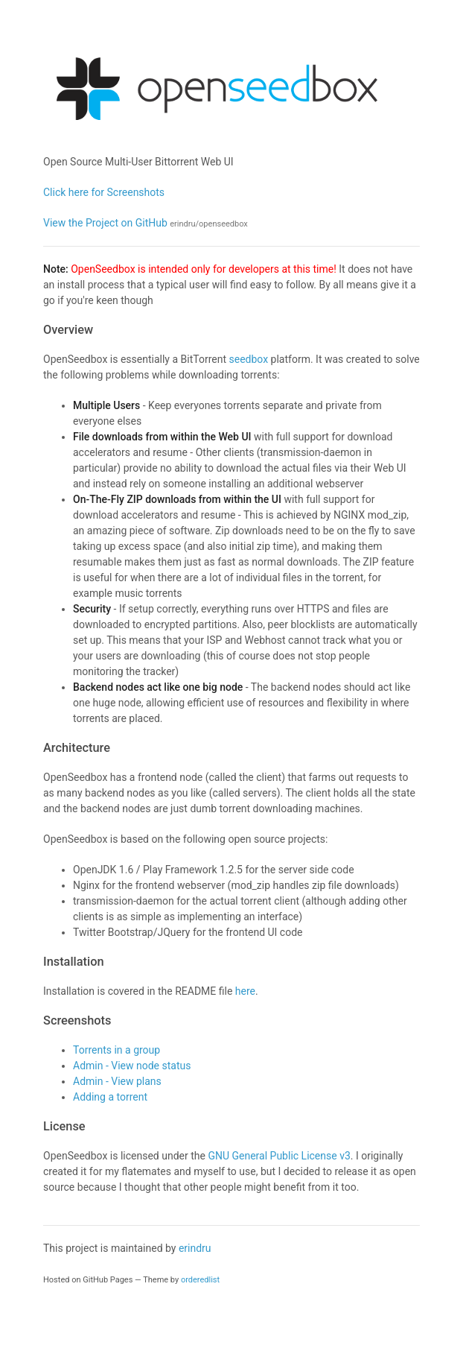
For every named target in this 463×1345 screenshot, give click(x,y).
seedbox (248, 359)
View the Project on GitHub (145, 223)
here (245, 991)
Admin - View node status (132, 1066)
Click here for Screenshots (104, 192)
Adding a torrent (110, 1097)
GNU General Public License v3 (279, 1156)
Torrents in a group (116, 1050)
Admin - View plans (117, 1081)
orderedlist (200, 1280)
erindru (195, 1248)
